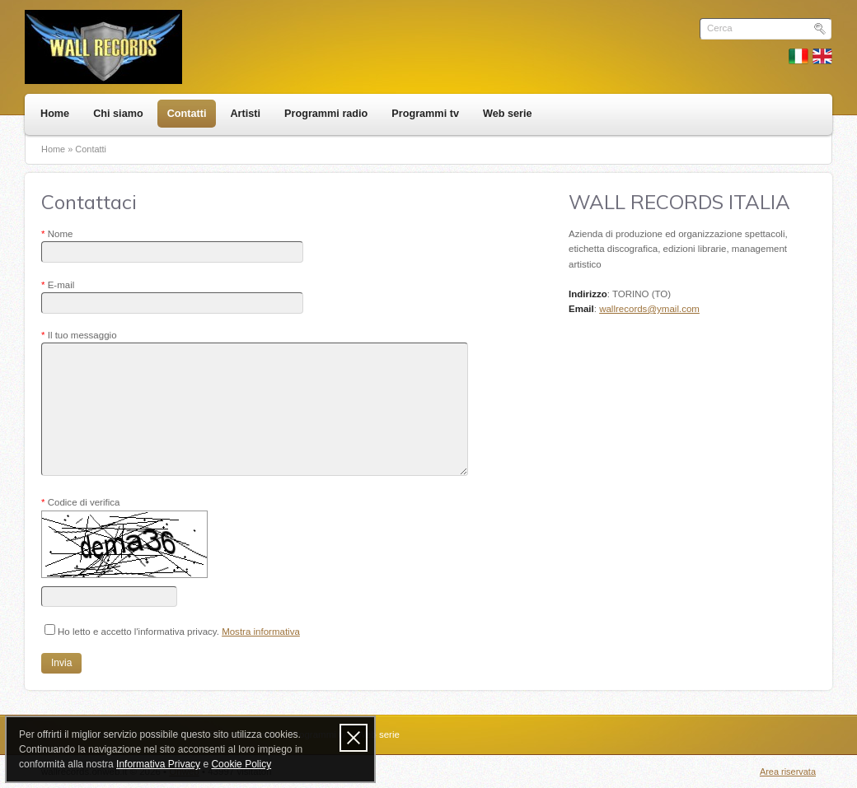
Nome (57, 234)
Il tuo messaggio (79, 335)
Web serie (507, 113)
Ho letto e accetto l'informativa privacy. (172, 630)
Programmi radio (326, 113)
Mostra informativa (261, 631)
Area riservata (788, 771)
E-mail (57, 285)
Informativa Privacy (158, 764)
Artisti (245, 113)
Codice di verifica (80, 502)
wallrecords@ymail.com (649, 309)
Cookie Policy (241, 764)
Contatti (187, 113)
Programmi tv (425, 113)
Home (54, 113)
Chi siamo (118, 113)
